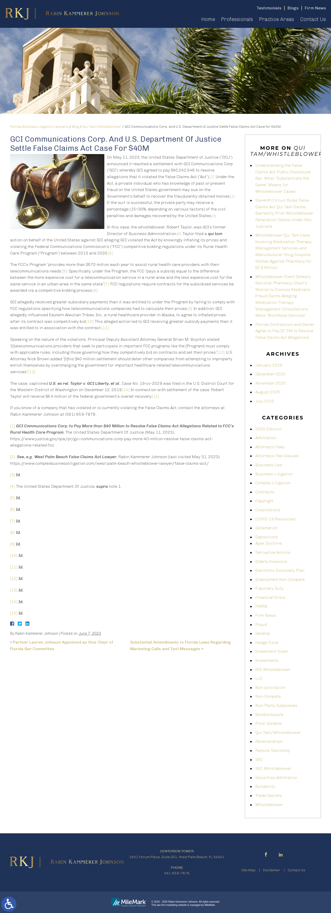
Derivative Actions (272, 552)
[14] (126, 389)
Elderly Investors (271, 561)
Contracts (264, 492)
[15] (155, 396)
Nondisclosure (269, 714)
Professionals (237, 19)
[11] (105, 327)
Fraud (261, 624)
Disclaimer (271, 870)
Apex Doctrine (268, 543)
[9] (190, 308)
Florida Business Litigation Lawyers (39, 126)
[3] (12, 474)
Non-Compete (268, 696)
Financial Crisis (270, 597)
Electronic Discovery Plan (279, 570)
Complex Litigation (272, 482)
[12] (221, 352)
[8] (95, 290)
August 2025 (267, 392)
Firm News (265, 615)
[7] (106, 284)
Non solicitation (270, 687)
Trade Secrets (268, 795)
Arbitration (265, 437)
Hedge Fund (266, 642)
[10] (90, 321)
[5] (110, 253)
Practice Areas (276, 19)
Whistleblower (269, 804)
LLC (258, 678)
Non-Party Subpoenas (276, 705)
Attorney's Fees (270, 446)
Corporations (267, 509)
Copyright (264, 500)
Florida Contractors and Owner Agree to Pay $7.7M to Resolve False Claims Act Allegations (284, 331)
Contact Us (313, 19)
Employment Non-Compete (280, 579)
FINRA (261, 606)
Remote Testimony (272, 750)
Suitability (265, 786)
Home (208, 19)
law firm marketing (167, 905)
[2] (12, 456)
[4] (179, 233)
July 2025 (264, 401)
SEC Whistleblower (273, 768)
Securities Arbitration (276, 777)
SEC (259, 759)
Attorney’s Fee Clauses (277, 455)
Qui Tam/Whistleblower (101, 126)
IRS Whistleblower (272, 669)
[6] (65, 271)
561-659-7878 (176, 873)
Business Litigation (274, 474)
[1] (212, 176)
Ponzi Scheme (268, 723)
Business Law (268, 464)
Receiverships (269, 741)
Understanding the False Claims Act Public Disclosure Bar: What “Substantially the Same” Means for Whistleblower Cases (282, 178)
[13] (31, 371)
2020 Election (268, 429)
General (262, 633)
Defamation (266, 527)
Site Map (248, 870)
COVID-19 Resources (275, 519)
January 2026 (268, 365)
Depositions (266, 537)
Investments (267, 660)
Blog (75, 126)
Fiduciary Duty (269, 588)
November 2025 (270, 383)
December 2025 (270, 374)
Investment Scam (271, 651)
